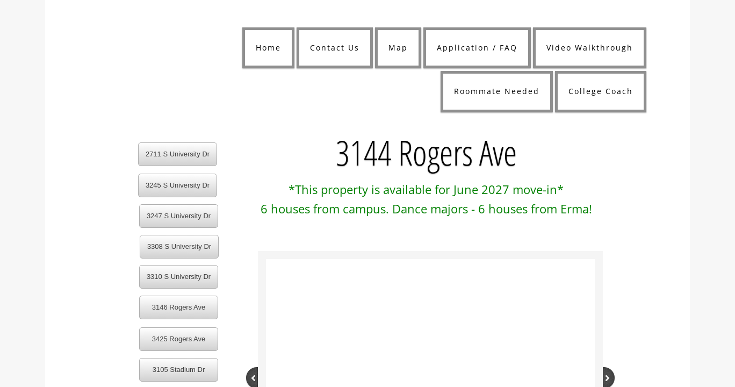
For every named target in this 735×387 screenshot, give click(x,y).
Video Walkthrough (589, 47)
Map (398, 47)
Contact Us (334, 47)
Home (268, 47)
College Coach (600, 91)
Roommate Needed (496, 91)
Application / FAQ (477, 47)
